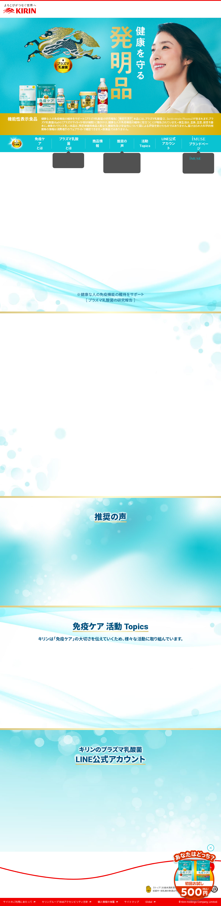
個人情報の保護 (108, 902)
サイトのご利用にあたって (19, 902)
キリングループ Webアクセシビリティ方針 (66, 902)
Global (150, 902)
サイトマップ (131, 902)
